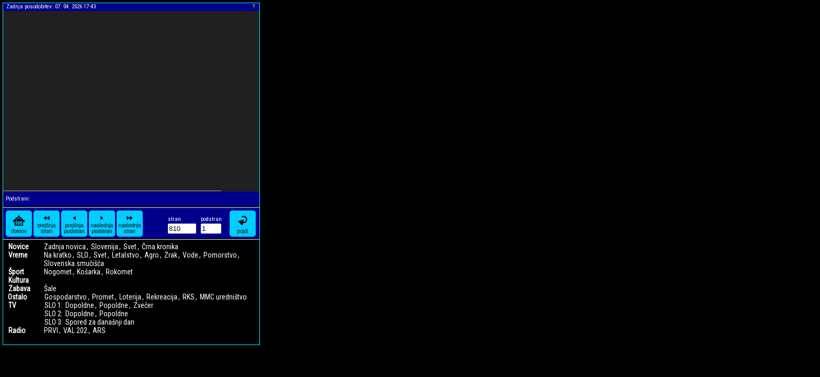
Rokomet (119, 272)
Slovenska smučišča (74, 263)
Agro (151, 255)
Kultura (18, 280)
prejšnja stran (46, 223)
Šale (50, 288)
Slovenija (104, 246)
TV (12, 305)
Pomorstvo (220, 255)
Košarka (88, 272)
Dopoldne (79, 305)
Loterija (130, 297)
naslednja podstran (102, 223)
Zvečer (143, 305)
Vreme (18, 255)
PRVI (51, 330)
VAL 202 (75, 330)
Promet (103, 297)
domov (19, 224)
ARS (99, 330)
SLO (82, 255)
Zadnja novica (65, 246)
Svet (129, 246)
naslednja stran (130, 223)
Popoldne (113, 305)
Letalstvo (125, 255)
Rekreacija (161, 297)
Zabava (19, 288)
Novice (18, 246)
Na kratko (58, 255)
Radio (17, 330)
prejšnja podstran (74, 223)
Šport (16, 272)
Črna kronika (160, 246)
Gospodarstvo (65, 297)
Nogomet (58, 272)
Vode (190, 255)
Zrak (170, 255)
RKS (189, 297)
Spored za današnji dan (99, 322)
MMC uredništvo (223, 297)
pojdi (242, 224)
